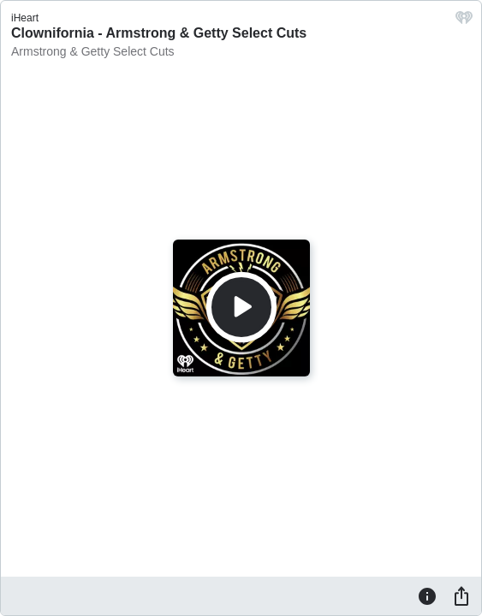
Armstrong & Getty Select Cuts (93, 51)
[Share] (461, 595)
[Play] (241, 307)
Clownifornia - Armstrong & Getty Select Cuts (158, 33)
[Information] (427, 595)
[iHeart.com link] (464, 22)
